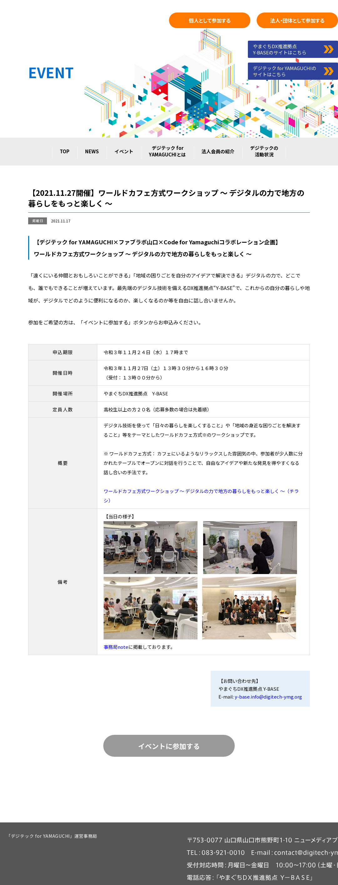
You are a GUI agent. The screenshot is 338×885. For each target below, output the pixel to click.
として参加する (210, 20)
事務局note (116, 646)
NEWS (92, 151)
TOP (64, 151)
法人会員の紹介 (218, 151)
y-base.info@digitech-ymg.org (268, 696)
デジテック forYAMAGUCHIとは (167, 151)
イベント (124, 151)
